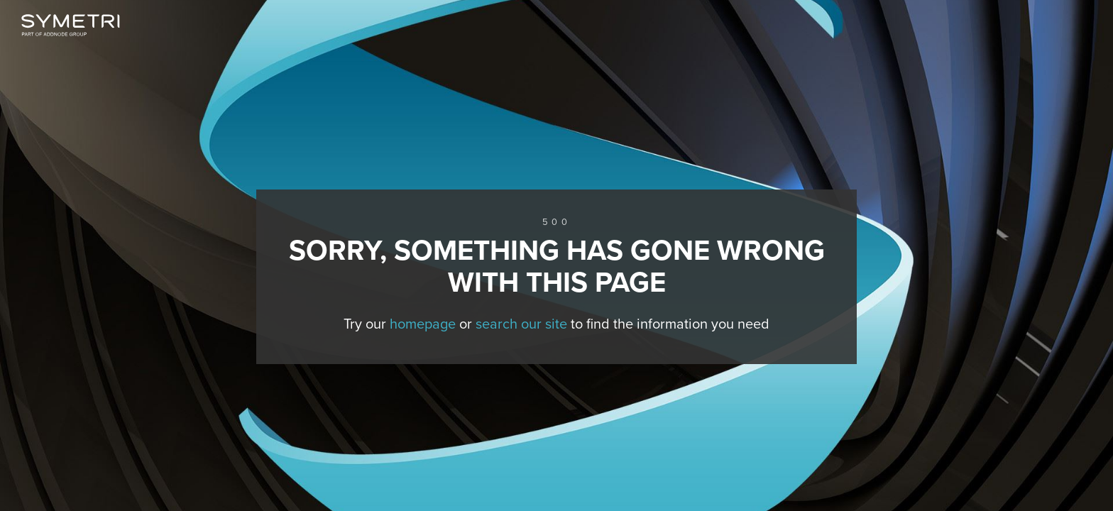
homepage (423, 324)
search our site (521, 324)
